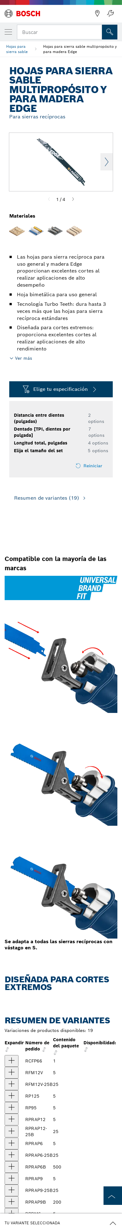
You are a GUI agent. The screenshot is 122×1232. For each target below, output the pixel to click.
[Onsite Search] (109, 32)
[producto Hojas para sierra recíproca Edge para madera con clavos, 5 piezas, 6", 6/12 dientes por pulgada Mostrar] (11, 1143)
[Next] (73, 199)
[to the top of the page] (113, 1195)
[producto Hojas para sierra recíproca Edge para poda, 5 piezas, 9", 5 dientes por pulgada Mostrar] (11, 1108)
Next (106, 161)
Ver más (23, 358)
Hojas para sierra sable (17, 49)
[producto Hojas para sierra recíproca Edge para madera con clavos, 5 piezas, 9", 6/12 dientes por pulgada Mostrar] (11, 1179)
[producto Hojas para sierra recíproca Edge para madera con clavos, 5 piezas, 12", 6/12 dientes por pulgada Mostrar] (11, 1119)
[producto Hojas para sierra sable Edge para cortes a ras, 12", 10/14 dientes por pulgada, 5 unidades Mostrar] (11, 1073)
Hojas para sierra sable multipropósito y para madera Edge (80, 49)
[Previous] (49, 199)
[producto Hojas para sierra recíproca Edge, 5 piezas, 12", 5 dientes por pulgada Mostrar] (11, 1096)
